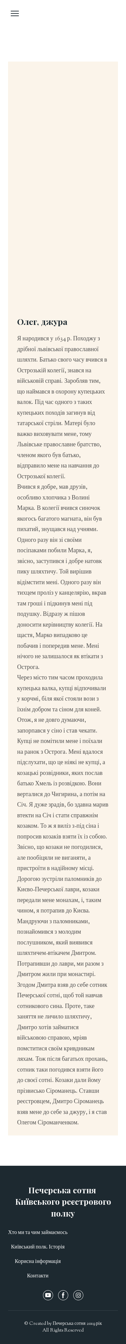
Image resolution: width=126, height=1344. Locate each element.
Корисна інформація (38, 1262)
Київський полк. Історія (38, 1247)
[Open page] (63, 22)
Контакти (38, 1276)
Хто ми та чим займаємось (38, 1233)
